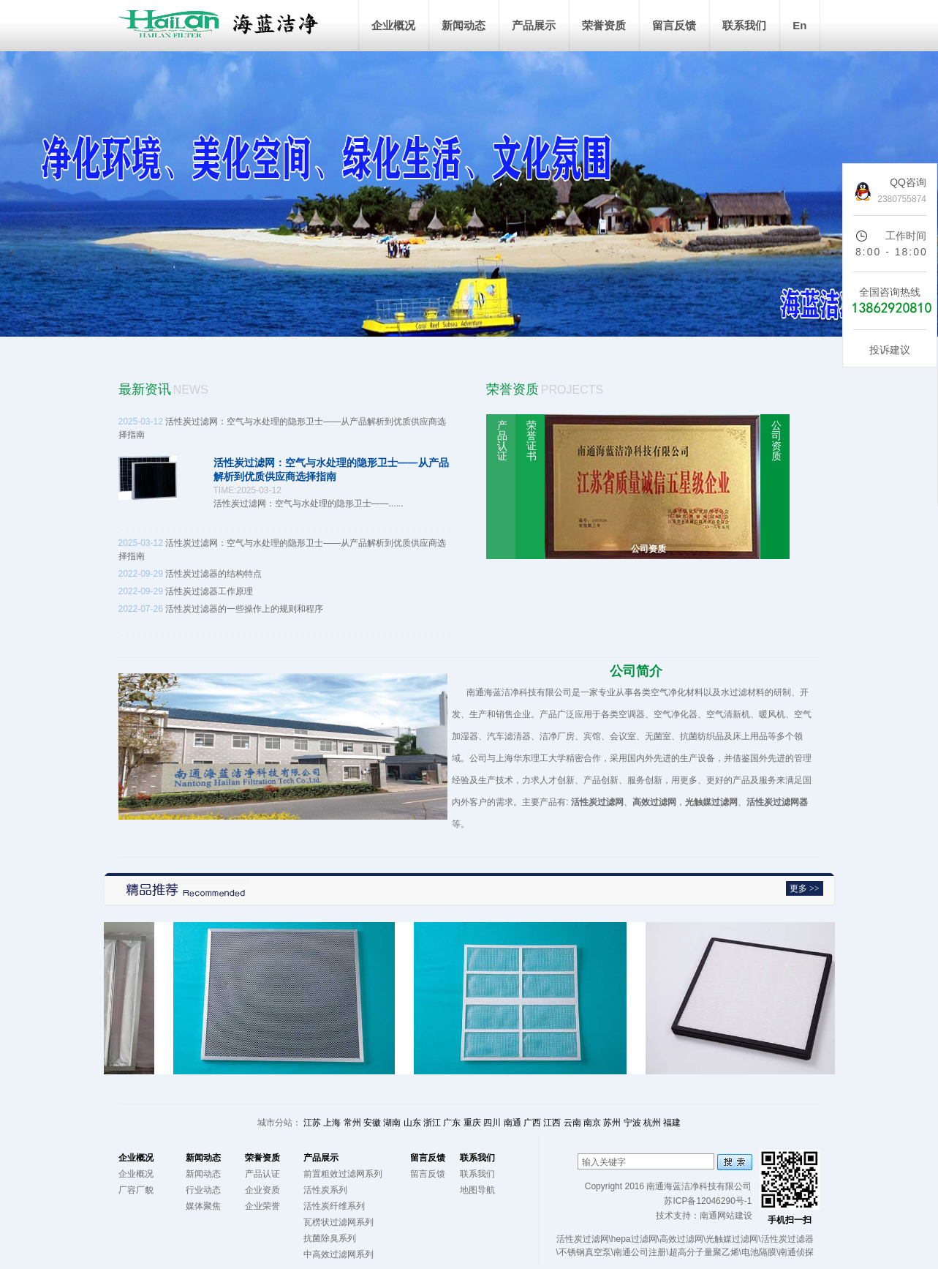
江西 (552, 1123)
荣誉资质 (604, 25)
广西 (532, 1123)
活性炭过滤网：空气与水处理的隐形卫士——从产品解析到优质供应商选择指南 (284, 474)
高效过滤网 (654, 802)
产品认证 (262, 1174)
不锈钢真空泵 (585, 1252)
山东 (412, 1123)
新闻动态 (463, 25)
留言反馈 (674, 25)
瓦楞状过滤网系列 (338, 1222)
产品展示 (534, 25)
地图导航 (477, 1190)
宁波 (632, 1123)
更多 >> (805, 888)
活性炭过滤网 (597, 802)
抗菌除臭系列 (329, 1238)
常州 (352, 1123)
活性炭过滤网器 (777, 802)
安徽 (372, 1123)
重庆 (472, 1123)
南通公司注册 (639, 1252)
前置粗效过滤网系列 (342, 1174)
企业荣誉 (262, 1206)
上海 (332, 1123)
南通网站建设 (726, 1215)
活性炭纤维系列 (334, 1206)
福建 (672, 1123)
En (799, 25)
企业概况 (393, 25)
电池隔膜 (758, 1252)
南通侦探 (796, 1252)
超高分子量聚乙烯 (704, 1252)
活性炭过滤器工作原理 (186, 591)
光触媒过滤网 (711, 802)
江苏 (312, 1123)
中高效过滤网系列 (338, 1254)
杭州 (652, 1123)
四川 (492, 1123)
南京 (592, 1123)
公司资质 (648, 549)
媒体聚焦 (203, 1206)
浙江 (432, 1123)
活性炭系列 (325, 1190)
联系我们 (744, 25)
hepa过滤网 (634, 1239)
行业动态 (203, 1190)
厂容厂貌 (136, 1190)
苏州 (612, 1123)
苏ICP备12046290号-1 (708, 1201)
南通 (512, 1123)
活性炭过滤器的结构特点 (190, 574)
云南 (572, 1123)
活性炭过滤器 (787, 1239)
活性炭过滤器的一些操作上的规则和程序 (284, 620)
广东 (452, 1123)
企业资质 (262, 1190)
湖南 (392, 1123)
